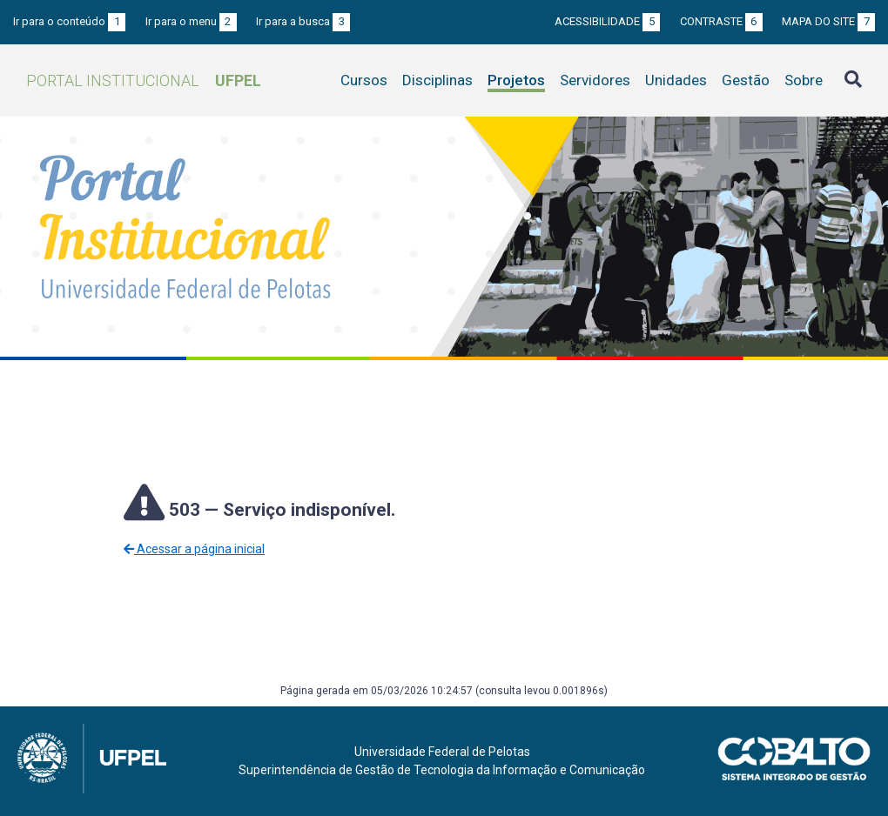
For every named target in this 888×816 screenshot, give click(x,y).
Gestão (746, 80)
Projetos (516, 80)
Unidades (676, 80)
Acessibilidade (607, 21)
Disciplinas (437, 80)
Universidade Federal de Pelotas (442, 752)
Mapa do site (828, 21)
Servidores (595, 80)
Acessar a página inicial (194, 549)
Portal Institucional (143, 80)
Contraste (721, 21)
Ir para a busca (303, 21)
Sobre (803, 80)
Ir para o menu (191, 21)
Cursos (363, 80)
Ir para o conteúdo (69, 21)
